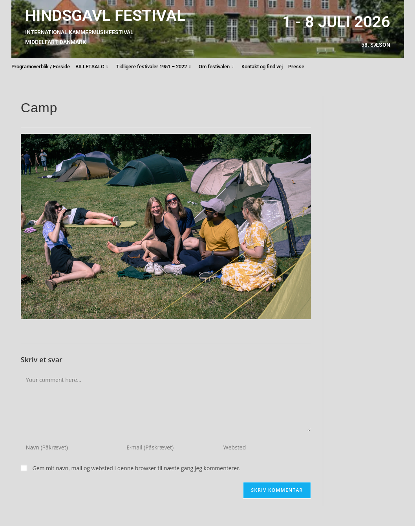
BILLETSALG (91, 67)
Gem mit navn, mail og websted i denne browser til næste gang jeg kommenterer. (136, 468)
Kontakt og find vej (262, 66)
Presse (296, 66)
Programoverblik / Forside (40, 66)
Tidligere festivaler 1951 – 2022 (153, 67)
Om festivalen (216, 67)
